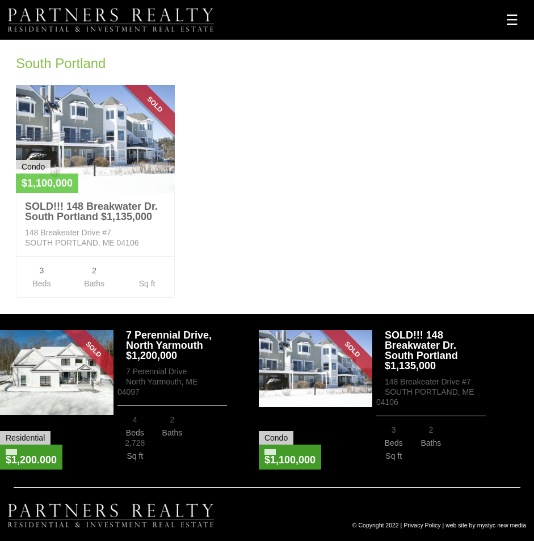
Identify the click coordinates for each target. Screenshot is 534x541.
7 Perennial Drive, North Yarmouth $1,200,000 (169, 345)
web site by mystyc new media (485, 525)
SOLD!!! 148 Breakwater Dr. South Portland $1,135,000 (91, 211)
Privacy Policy (421, 525)
